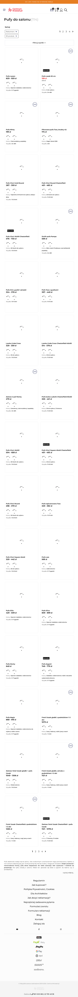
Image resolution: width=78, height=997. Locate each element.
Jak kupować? (39, 885)
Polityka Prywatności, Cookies (39, 889)
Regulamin (39, 880)
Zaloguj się (39, 923)
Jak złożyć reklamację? (39, 898)
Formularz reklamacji (39, 911)
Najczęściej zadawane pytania (39, 902)
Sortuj (7, 27)
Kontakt (39, 919)
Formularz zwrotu (39, 906)
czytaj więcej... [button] (68, 873)
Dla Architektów (39, 893)
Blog (39, 915)
